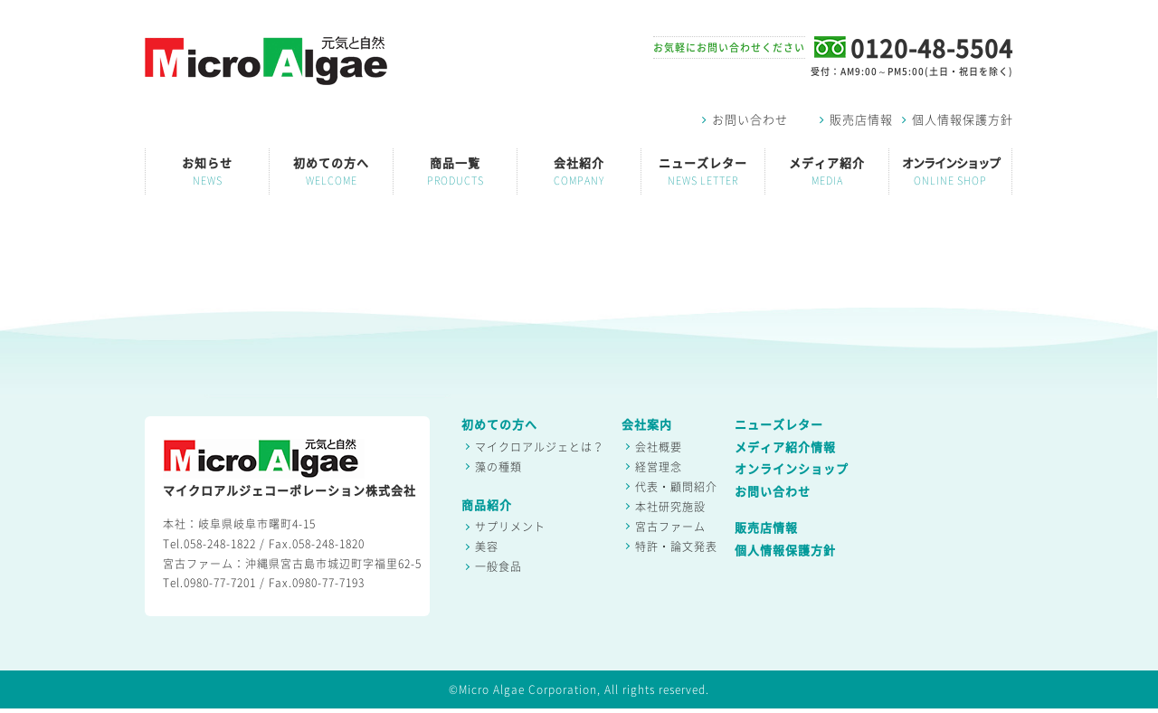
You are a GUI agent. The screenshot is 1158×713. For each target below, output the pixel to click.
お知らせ (207, 171)
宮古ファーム (670, 526)
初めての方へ (331, 171)
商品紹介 (486, 505)
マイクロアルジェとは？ (539, 447)
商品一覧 (455, 171)
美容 (486, 546)
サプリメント (510, 526)
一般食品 (498, 566)
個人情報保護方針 (957, 120)
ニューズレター (702, 171)
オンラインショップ (950, 171)
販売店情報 (856, 120)
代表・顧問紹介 (676, 486)
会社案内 (647, 425)
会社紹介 (579, 171)
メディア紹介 (826, 171)
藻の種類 (498, 466)
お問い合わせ (745, 120)
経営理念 (658, 466)
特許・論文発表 (676, 546)
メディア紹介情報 (785, 447)
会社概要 (658, 447)
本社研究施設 (670, 506)
